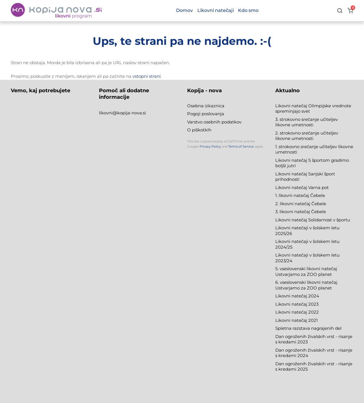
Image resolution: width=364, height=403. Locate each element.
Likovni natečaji (215, 10)
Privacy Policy (210, 146)
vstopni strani (147, 76)
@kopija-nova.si (129, 113)
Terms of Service (241, 146)
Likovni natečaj (291, 320)
